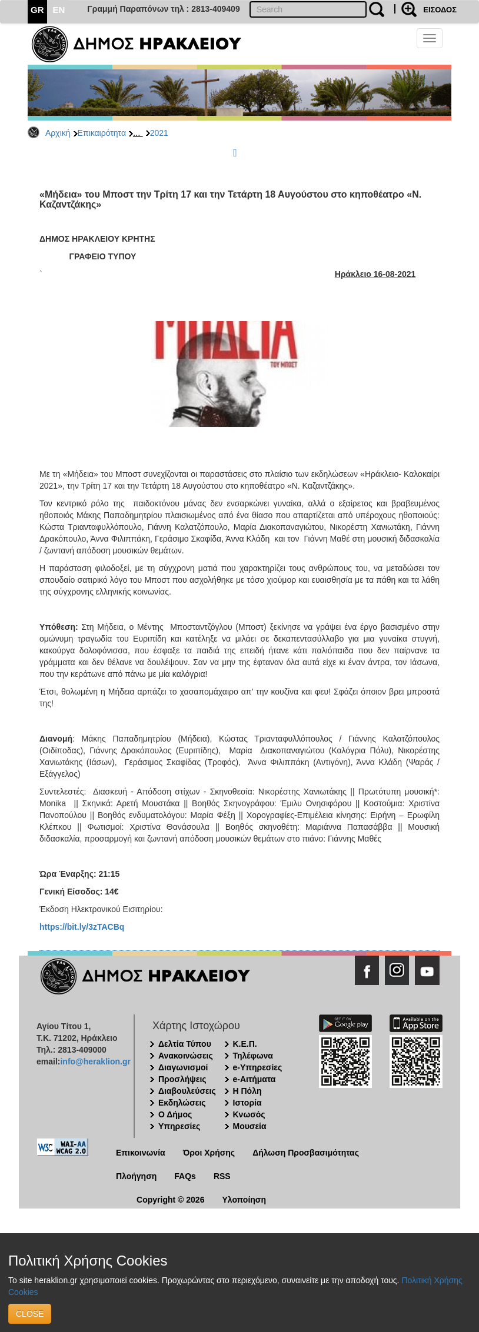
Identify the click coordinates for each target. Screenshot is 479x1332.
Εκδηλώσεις (182, 1102)
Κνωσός (249, 1114)
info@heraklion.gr (95, 1061)
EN (59, 10)
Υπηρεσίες (179, 1126)
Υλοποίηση (244, 1199)
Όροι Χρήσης (209, 1152)
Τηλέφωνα (253, 1055)
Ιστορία (247, 1102)
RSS (222, 1176)
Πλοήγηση (136, 1176)
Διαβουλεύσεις (187, 1091)
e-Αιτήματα (254, 1079)
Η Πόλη (247, 1091)
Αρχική (58, 133)
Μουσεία (250, 1126)
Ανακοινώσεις (185, 1055)
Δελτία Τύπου (184, 1044)
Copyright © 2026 (170, 1199)
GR (37, 10)
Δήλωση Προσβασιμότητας (305, 1152)
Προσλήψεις (182, 1079)
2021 (159, 133)
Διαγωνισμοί (183, 1067)
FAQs (185, 1176)
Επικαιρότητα (102, 133)
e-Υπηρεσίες (257, 1067)
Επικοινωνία (140, 1152)
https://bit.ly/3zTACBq (81, 927)
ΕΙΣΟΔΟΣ (440, 9)
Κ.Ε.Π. (245, 1044)
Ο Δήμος (175, 1114)
